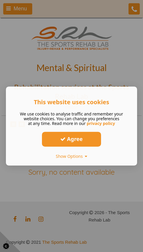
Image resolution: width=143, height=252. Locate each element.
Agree (71, 138)
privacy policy (101, 123)
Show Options (71, 156)
